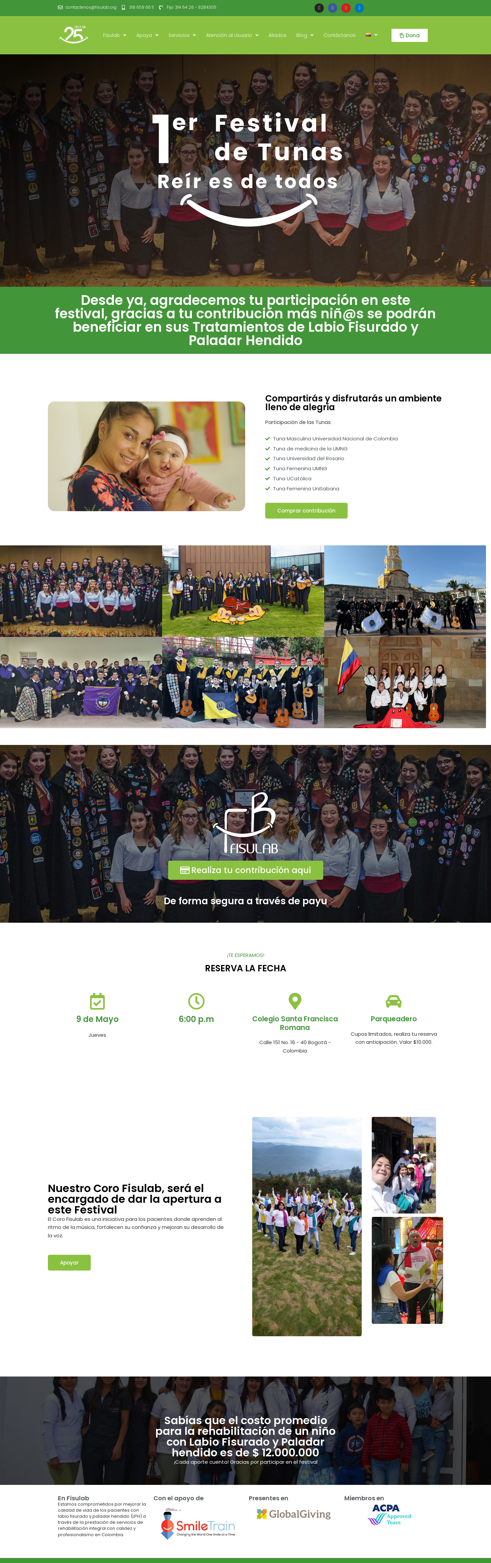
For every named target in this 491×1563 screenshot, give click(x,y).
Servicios (182, 35)
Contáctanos (340, 35)
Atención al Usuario (232, 35)
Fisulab (114, 35)
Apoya (147, 35)
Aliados (277, 35)
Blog (304, 35)
